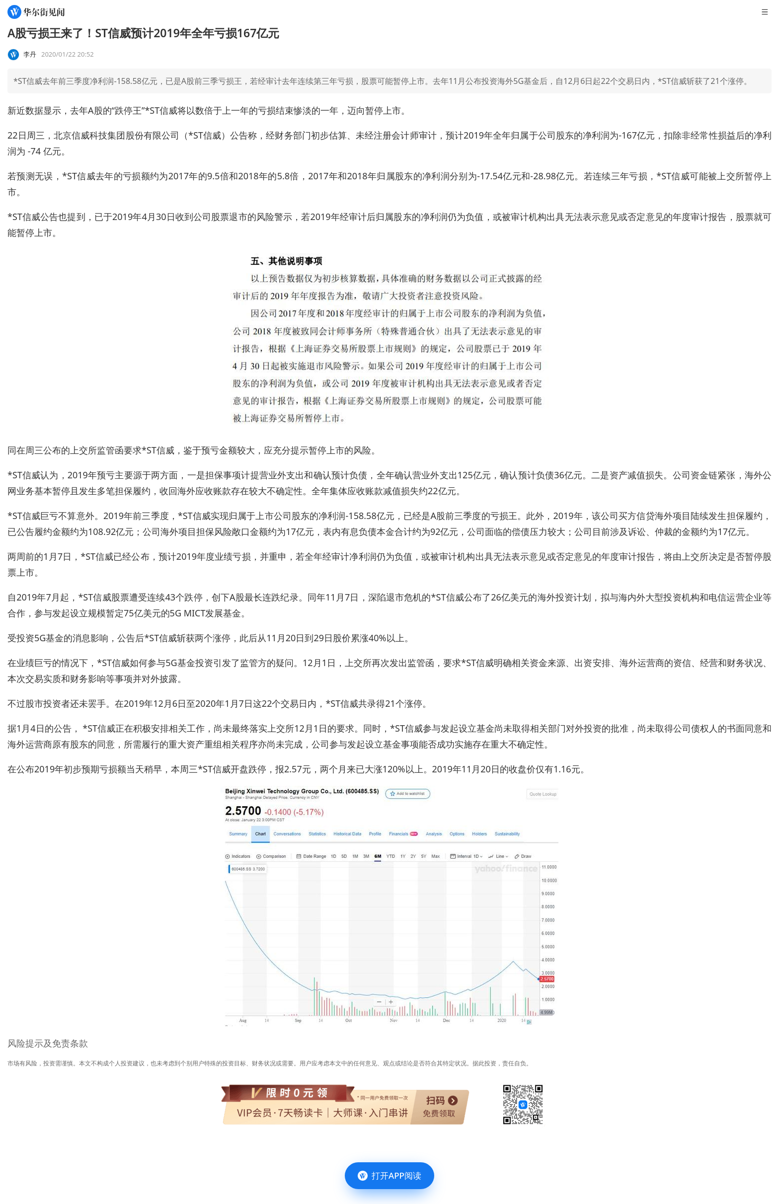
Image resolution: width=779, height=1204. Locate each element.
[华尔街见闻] (36, 12)
